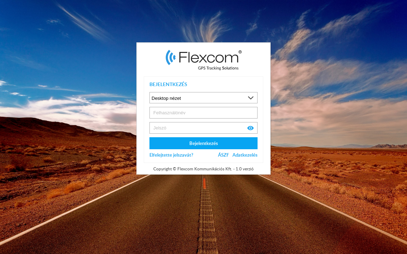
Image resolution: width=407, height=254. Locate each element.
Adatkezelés (245, 155)
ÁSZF (223, 155)
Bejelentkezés (203, 143)
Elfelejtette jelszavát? (171, 155)
